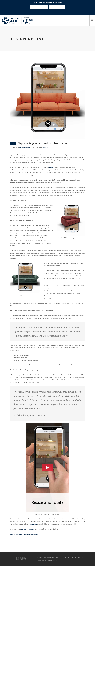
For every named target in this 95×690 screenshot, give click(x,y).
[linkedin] (75, 558)
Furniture (26, 534)
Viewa (51, 167)
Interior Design (34, 534)
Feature (45, 147)
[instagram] (82, 558)
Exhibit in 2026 (57, 7)
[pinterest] (72, 558)
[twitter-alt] (79, 558)
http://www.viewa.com (28, 529)
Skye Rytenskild (24, 147)
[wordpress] (68, 558)
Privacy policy (52, 560)
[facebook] (65, 558)
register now (33, 524)
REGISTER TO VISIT (39, 7)
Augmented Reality (16, 534)
